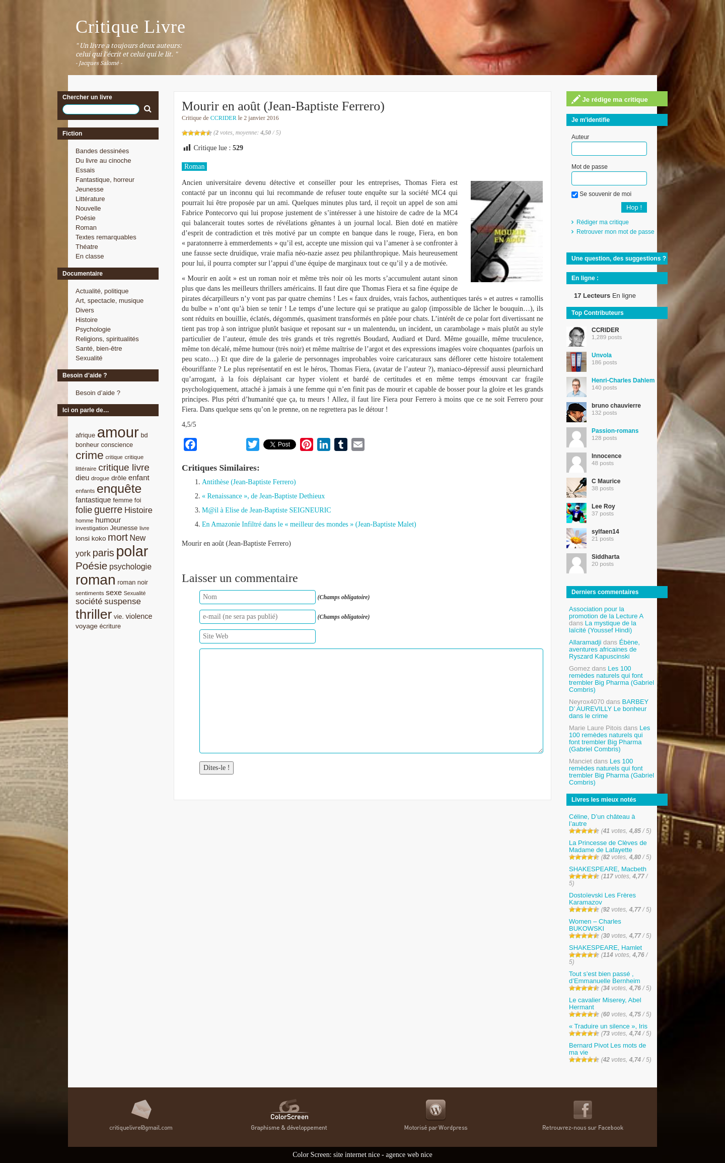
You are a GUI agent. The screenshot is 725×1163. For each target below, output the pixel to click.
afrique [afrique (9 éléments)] (85, 435)
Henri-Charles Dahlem (623, 380)
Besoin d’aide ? (98, 393)
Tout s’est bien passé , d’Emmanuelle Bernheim (604, 977)
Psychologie (93, 329)
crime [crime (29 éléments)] (90, 455)
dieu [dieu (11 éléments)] (82, 478)
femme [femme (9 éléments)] (122, 500)
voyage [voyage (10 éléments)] (87, 626)
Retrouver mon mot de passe (615, 231)
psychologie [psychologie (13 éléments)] (130, 566)
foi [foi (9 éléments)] (137, 500)
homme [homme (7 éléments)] (85, 521)
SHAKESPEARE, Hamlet (605, 947)
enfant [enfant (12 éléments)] (139, 477)
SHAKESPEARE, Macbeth (607, 869)
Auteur (580, 137)
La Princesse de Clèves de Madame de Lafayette (608, 846)
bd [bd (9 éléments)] (144, 435)
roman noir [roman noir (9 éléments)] (132, 582)
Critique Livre (131, 27)
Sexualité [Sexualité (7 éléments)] (135, 593)
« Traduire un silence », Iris (608, 1026)
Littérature (90, 199)
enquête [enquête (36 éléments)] (119, 488)
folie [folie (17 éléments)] (84, 510)
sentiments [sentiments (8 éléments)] (90, 593)
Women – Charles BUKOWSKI (595, 925)
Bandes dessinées (102, 151)
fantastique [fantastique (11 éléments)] (93, 500)
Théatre (87, 246)
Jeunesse (90, 189)
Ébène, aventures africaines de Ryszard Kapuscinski (604, 649)
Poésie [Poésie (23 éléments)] (91, 565)
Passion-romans (615, 430)
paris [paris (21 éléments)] (103, 552)
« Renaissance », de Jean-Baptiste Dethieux (263, 496)
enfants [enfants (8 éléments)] (85, 490)
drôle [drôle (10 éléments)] (118, 478)
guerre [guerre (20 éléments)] (108, 509)
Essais (85, 170)
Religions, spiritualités (107, 339)
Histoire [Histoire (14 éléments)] (138, 510)
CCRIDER (223, 117)
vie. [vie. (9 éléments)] (119, 616)
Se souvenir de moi (601, 194)
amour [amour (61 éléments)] (118, 432)
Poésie (86, 218)
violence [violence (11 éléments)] (139, 616)
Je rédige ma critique (609, 99)
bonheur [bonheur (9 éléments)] (87, 444)
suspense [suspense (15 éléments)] (122, 601)
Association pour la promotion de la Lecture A (606, 612)
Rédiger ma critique (602, 222)
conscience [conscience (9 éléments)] (117, 444)
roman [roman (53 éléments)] (96, 580)
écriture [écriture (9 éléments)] (110, 626)
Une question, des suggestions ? (618, 258)
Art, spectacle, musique (109, 300)
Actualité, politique (102, 291)
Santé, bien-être (99, 348)
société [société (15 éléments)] (89, 601)
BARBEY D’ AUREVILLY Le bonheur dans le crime (608, 709)
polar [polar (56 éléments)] (132, 551)
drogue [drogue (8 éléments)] (100, 478)
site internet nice (356, 1154)
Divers (85, 310)
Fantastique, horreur (105, 179)
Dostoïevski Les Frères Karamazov (602, 898)
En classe (90, 256)
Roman (86, 227)
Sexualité (89, 358)
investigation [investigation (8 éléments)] (92, 528)
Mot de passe (589, 166)
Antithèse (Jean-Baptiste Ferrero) (249, 482)
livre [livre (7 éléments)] (144, 528)
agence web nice (409, 1154)
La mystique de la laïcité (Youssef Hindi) (602, 626)
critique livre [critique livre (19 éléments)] (124, 467)
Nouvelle (88, 208)
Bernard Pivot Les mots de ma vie (607, 1049)
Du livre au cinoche (103, 160)
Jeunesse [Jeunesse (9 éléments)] (124, 528)
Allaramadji (585, 642)
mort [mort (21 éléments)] (118, 537)
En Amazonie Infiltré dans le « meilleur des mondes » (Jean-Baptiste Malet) (309, 524)
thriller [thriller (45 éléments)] (94, 614)
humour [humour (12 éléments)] (108, 519)
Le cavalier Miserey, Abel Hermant (605, 1003)
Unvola (602, 355)
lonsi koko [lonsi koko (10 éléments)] (91, 538)
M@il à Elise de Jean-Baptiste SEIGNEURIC (266, 510)
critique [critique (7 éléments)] (113, 457)
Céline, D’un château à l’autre (602, 820)
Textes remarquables (106, 237)
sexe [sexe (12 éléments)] (114, 592)
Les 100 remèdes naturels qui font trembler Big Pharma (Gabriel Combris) (611, 679)
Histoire (87, 320)
